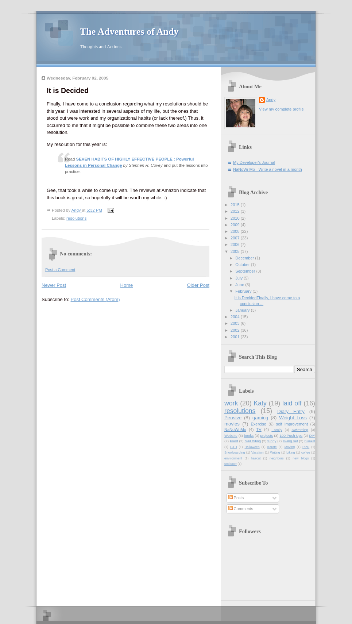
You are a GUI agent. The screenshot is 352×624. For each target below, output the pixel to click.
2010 (236, 218)
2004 (236, 317)
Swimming (299, 430)
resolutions (76, 218)
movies (232, 424)
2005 (236, 251)
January (243, 310)
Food (234, 441)
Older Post (198, 285)
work (231, 403)
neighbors (277, 458)
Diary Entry (291, 411)
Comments (240, 508)
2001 (236, 337)
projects (266, 436)
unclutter (230, 464)
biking (290, 452)
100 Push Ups (290, 436)
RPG (305, 447)
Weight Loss (293, 417)
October (243, 264)
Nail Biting (252, 441)
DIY (312, 436)
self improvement (292, 424)
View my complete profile (281, 109)
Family (276, 430)
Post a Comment (60, 269)
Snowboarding (234, 452)
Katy (260, 403)
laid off (292, 403)
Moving (290, 447)
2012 (236, 211)
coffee (305, 452)
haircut (256, 458)
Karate (272, 447)
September (245, 271)
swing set (290, 441)
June (240, 284)
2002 (236, 330)
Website (230, 436)
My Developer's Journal (254, 162)
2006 (236, 244)
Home (126, 285)
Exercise (258, 424)
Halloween (251, 447)
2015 (236, 205)
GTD (233, 447)
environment (233, 458)
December (245, 258)
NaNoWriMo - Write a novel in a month (267, 169)
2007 (236, 238)
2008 (236, 231)
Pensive (232, 417)
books (249, 436)
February (243, 291)
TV (259, 429)
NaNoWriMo (235, 429)
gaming (260, 417)
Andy (270, 99)
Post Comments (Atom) (95, 299)
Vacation (257, 452)
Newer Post (54, 285)
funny (271, 441)
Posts (236, 498)
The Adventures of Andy (129, 31)
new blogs (301, 458)
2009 (236, 225)
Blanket (310, 441)
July (239, 278)
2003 (236, 323)
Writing (275, 452)
